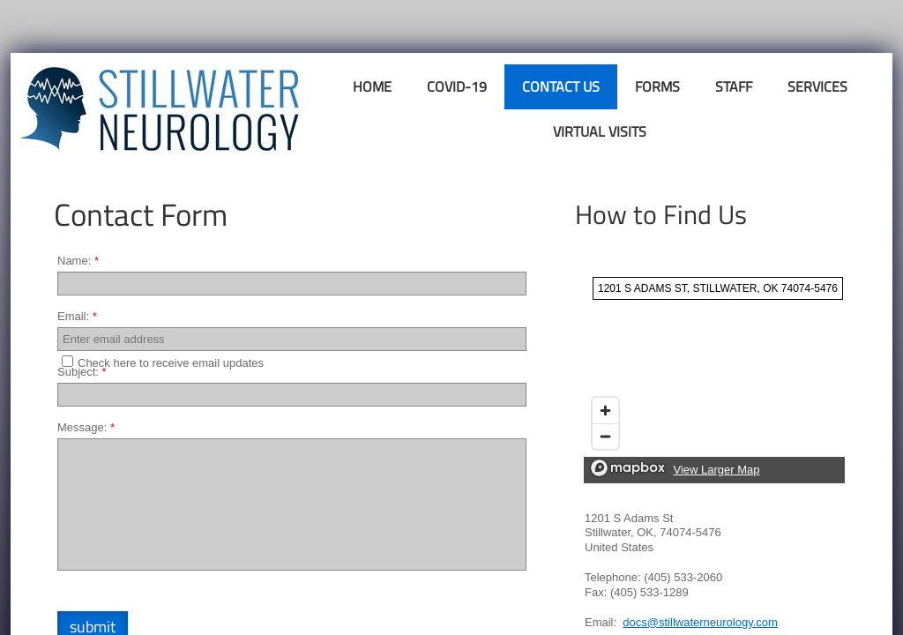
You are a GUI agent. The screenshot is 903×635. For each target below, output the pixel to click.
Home (372, 86)
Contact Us (561, 86)
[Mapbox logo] (628, 468)
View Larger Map (716, 469)
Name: (78, 260)
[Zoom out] (605, 436)
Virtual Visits (599, 131)
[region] (714, 375)
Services (817, 86)
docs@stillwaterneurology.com (700, 622)
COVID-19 (457, 86)
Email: (77, 316)
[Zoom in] (605, 410)
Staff (733, 86)
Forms (657, 86)
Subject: (82, 371)
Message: (86, 427)
